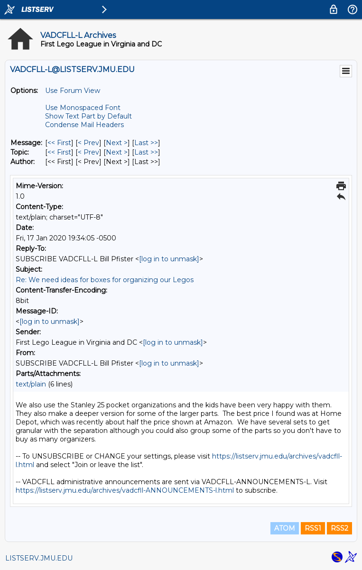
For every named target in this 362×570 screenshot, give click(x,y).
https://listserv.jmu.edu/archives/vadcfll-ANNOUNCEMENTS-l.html (125, 490)
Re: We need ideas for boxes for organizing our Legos (105, 280)
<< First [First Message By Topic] (59, 152)
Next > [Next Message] (117, 142)
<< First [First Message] (59, 142)
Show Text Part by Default (88, 116)
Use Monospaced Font (83, 107)
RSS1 (313, 528)
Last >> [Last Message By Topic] (146, 152)
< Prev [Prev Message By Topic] (88, 152)
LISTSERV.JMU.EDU (39, 558)
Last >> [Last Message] (146, 142)
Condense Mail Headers (84, 124)
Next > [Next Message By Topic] (117, 152)
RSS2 (339, 528)
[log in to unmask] (169, 259)
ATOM (284, 528)
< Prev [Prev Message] (88, 142)
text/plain (31, 384)
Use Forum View (72, 90)
